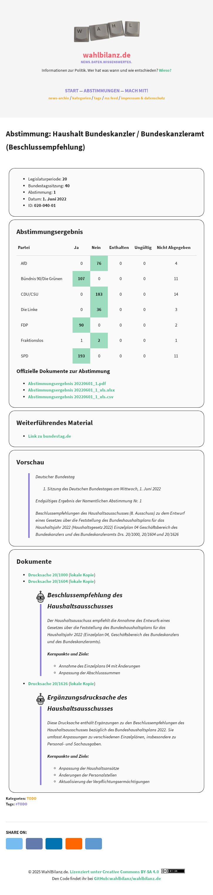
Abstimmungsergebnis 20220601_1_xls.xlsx (71, 390)
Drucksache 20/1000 (48, 575)
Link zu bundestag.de (49, 436)
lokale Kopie (82, 575)
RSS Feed (111, 98)
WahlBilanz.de (106, 54)
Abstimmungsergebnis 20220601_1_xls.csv (70, 396)
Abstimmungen (102, 91)
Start (71, 91)
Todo (31, 798)
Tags (97, 98)
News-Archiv (58, 98)
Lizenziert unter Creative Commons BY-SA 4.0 (127, 871)
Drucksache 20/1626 (48, 683)
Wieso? (165, 69)
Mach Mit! (136, 91)
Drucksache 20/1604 (48, 581)
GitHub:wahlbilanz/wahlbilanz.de (127, 878)
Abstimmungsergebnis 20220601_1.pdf (67, 383)
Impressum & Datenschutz (143, 98)
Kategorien (81, 98)
